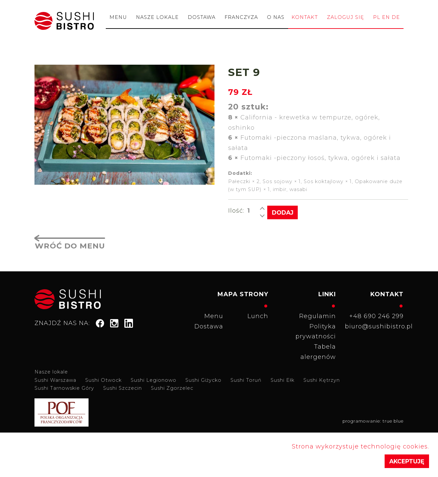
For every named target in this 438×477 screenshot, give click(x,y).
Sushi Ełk (282, 379)
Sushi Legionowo (153, 379)
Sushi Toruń (246, 379)
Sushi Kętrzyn (321, 379)
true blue (393, 420)
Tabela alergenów (318, 351)
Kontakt (304, 17)
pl (376, 17)
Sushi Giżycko (203, 379)
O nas (275, 17)
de (396, 17)
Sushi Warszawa (55, 379)
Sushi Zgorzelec (172, 388)
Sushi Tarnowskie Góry (64, 388)
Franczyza (241, 17)
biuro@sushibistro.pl (376, 325)
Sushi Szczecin (122, 388)
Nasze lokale (157, 17)
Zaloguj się (345, 17)
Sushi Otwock (103, 379)
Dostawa (202, 17)
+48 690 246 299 (376, 315)
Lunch (257, 315)
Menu (118, 17)
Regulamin (317, 315)
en (386, 17)
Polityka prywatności (315, 331)
